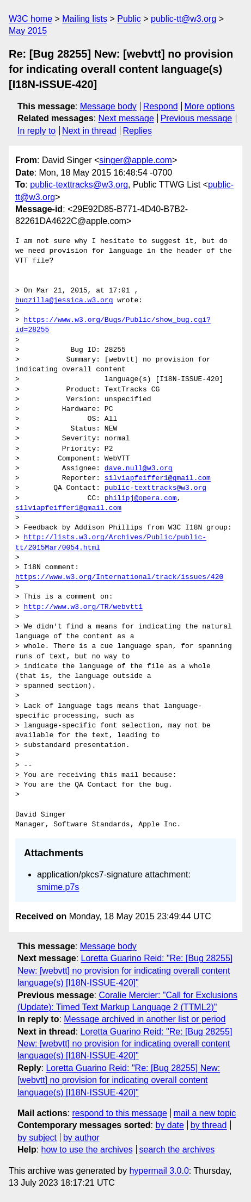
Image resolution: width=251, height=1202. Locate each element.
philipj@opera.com (141, 498)
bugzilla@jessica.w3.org (64, 301)
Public (129, 18)
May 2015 (28, 30)
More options (210, 106)
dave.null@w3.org (139, 469)
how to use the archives (87, 1149)
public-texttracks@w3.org (79, 184)
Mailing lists (84, 18)
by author (81, 1137)
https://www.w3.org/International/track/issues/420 (119, 577)
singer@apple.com (135, 160)
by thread (209, 1125)
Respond (160, 106)
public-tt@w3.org (183, 18)
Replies (137, 130)
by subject (37, 1137)
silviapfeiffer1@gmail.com (158, 478)
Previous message (196, 118)
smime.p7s (58, 887)
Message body (108, 106)
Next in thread (89, 130)
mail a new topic (205, 1113)
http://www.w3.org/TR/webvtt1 (83, 607)
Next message (126, 118)
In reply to (36, 130)
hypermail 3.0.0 (158, 1170)
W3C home (30, 18)
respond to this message (119, 1113)
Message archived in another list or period (144, 1019)
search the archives (177, 1149)
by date (169, 1125)
